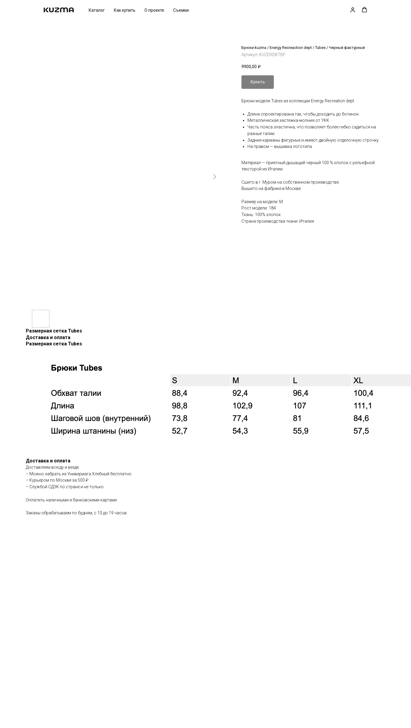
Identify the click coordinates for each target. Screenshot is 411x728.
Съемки (181, 10)
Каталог (97, 10)
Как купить (124, 10)
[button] (353, 10)
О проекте (154, 10)
